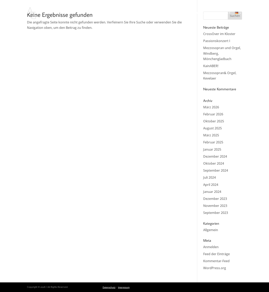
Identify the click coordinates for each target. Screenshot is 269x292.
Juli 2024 (209, 177)
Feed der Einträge (216, 254)
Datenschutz (109, 287)
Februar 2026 (213, 114)
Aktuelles (110, 13)
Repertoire (164, 13)
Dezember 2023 (215, 198)
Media (183, 13)
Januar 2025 (212, 149)
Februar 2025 (213, 142)
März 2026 (211, 107)
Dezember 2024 (215, 156)
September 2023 (215, 212)
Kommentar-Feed (216, 261)
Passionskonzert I (216, 41)
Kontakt (223, 13)
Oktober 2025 (213, 121)
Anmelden (211, 247)
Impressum (124, 287)
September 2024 (215, 170)
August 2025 (212, 128)
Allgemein (210, 230)
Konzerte (132, 13)
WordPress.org (214, 268)
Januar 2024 (212, 191)
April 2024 (210, 184)
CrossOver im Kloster (219, 34)
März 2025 (211, 135)
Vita (147, 13)
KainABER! (210, 66)
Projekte (204, 13)
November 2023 (215, 205)
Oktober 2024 (213, 163)
